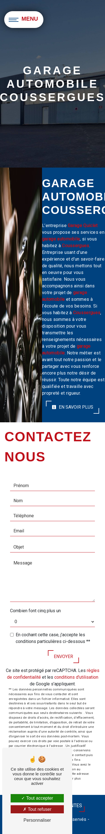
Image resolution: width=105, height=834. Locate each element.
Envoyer (63, 656)
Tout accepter (37, 798)
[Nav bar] (23, 19)
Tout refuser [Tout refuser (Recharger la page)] (37, 809)
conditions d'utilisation (76, 677)
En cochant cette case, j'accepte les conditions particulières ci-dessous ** (53, 638)
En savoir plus (72, 407)
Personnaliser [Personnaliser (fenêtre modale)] (37, 820)
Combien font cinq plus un (35, 610)
